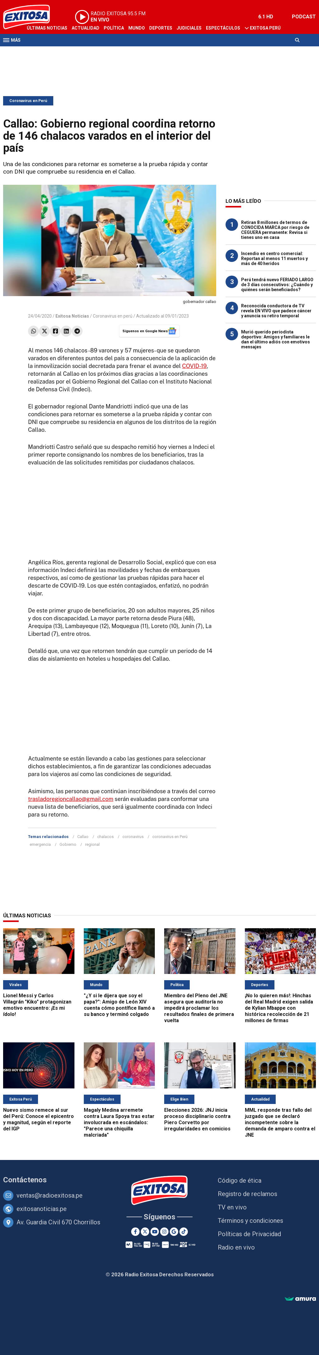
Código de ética (239, 1180)
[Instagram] (164, 1231)
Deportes (160, 28)
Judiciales (189, 28)
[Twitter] (145, 1231)
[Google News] (174, 1231)
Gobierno (68, 844)
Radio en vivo (236, 1247)
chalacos (105, 836)
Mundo (136, 28)
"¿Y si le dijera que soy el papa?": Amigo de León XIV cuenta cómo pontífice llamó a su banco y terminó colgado (119, 1005)
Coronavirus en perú (112, 316)
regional (92, 844)
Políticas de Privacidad (249, 1234)
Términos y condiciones (250, 1220)
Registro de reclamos (247, 1194)
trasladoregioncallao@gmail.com (70, 799)
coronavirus (133, 836)
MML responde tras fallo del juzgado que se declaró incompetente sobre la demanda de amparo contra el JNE (280, 1122)
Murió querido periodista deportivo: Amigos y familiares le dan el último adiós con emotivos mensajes (275, 339)
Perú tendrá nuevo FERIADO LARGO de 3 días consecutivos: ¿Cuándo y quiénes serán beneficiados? (277, 284)
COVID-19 (194, 366)
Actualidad (85, 28)
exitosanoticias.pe (42, 1209)
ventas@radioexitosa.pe (50, 1195)
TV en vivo (232, 1207)
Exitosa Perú (265, 28)
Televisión (39, 52)
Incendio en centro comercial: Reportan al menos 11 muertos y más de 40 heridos (274, 258)
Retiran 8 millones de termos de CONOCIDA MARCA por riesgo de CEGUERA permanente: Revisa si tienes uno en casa (275, 230)
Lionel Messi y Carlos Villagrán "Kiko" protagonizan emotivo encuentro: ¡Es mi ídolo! (37, 1005)
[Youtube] (154, 1231)
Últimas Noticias (47, 28)
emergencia (40, 844)
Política (114, 28)
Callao (82, 836)
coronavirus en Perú (170, 836)
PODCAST (304, 17)
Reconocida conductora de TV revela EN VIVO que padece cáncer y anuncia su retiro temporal (276, 310)
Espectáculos (223, 28)
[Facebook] (135, 1231)
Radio (62, 52)
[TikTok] (183, 1231)
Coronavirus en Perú (28, 101)
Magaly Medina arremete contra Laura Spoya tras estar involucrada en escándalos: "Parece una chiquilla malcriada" (119, 1122)
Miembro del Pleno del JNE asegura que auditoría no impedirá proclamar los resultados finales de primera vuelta (199, 1008)
